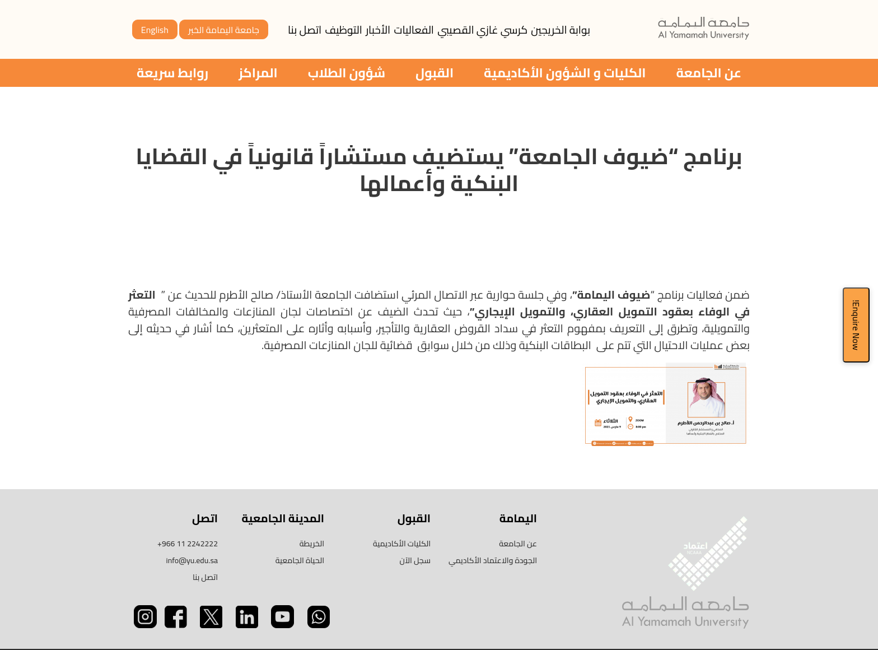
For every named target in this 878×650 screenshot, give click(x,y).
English (155, 29)
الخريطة (312, 543)
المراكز (258, 73)
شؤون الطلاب (346, 73)
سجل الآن (415, 560)
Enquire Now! (856, 325)
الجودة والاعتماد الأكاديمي (493, 560)
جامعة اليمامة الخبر (223, 29)
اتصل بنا (304, 30)
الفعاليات (414, 30)
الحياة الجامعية (299, 560)
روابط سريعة (172, 73)
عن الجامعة (708, 73)
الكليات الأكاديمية (402, 543)
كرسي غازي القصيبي (482, 30)
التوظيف (343, 30)
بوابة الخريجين (560, 30)
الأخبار (378, 30)
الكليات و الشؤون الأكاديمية (565, 73)
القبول (434, 73)
